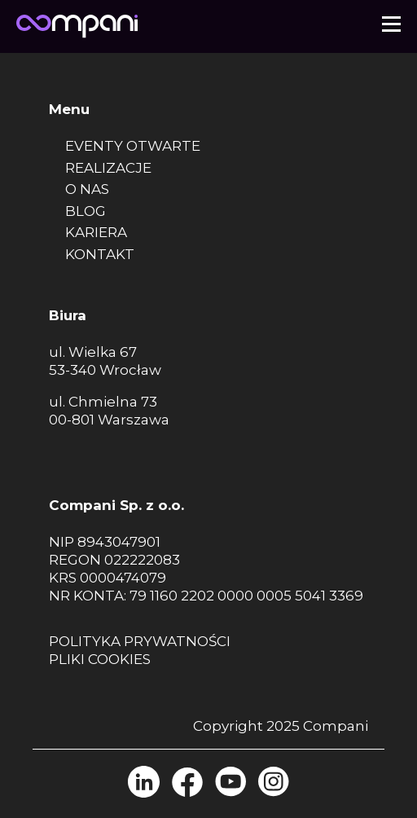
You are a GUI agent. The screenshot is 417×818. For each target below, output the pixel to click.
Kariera (96, 232)
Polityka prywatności (139, 641)
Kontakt (99, 254)
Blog (85, 211)
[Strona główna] (77, 22)
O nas (87, 189)
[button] (391, 22)
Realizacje (108, 168)
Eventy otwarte (132, 146)
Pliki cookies (100, 659)
